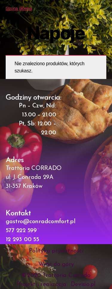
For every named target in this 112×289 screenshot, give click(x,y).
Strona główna (19, 8)
